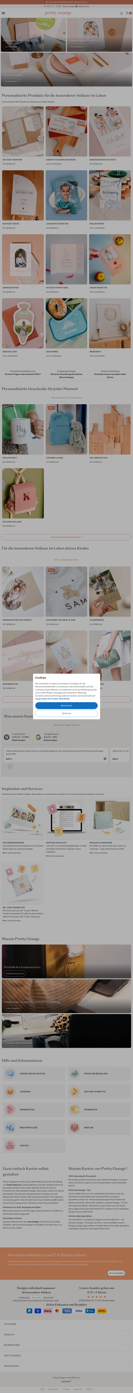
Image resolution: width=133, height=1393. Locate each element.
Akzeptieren (66, 705)
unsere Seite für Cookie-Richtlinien (52, 699)
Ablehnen (66, 713)
